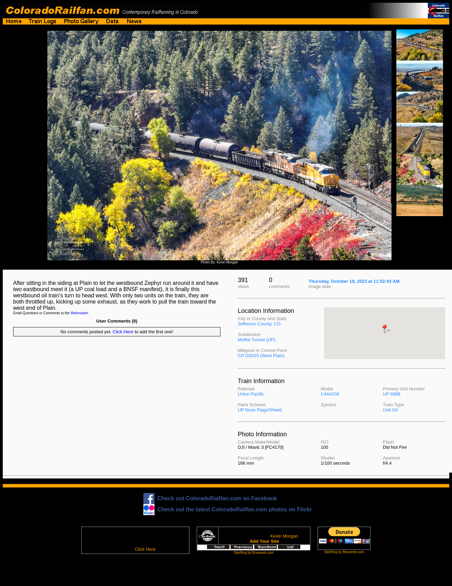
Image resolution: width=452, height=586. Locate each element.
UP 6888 (391, 394)
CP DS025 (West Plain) (261, 355)
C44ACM (330, 394)
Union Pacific (251, 394)
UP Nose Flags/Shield (260, 409)
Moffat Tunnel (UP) (256, 339)
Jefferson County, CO (259, 323)
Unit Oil (390, 409)
